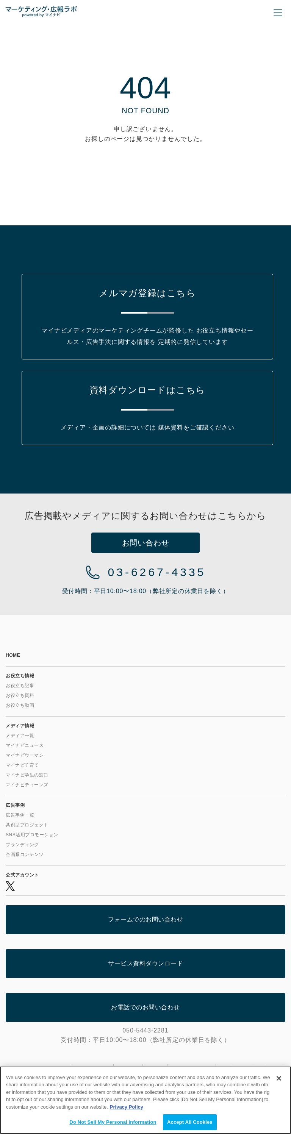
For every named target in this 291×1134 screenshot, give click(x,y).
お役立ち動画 (20, 705)
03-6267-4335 (157, 572)
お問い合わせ (145, 543)
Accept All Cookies (190, 1122)
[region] (145, 1100)
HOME (13, 655)
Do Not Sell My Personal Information (112, 1122)
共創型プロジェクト (27, 825)
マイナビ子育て (22, 765)
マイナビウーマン (25, 755)
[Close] (279, 1078)
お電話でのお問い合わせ (145, 1007)
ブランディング (22, 844)
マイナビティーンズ (27, 784)
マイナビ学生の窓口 (27, 775)
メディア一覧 (20, 735)
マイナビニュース (25, 745)
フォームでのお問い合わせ (145, 919)
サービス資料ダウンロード (145, 963)
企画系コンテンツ (25, 854)
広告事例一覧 (20, 815)
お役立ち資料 (20, 695)
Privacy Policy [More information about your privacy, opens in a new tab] (126, 1107)
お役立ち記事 (20, 685)
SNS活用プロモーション (32, 834)
